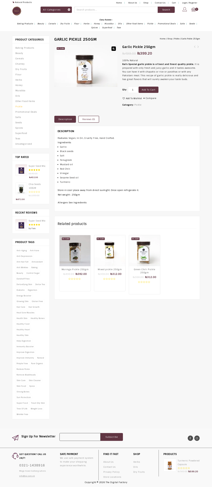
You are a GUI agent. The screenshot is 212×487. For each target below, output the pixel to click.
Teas (17, 138)
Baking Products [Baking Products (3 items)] (25, 23)
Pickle (177, 38)
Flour (18, 74)
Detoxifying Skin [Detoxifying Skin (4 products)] (24, 284)
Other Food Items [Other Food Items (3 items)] (134, 23)
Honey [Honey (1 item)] (97, 23)
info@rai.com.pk (27, 476)
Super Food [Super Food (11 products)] (22, 403)
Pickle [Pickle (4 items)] (150, 23)
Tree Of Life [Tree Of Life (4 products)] (22, 408)
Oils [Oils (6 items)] (120, 23)
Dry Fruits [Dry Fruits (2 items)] (65, 23)
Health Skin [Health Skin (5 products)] (22, 318)
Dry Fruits (21, 69)
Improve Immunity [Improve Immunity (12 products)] (25, 358)
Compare (151, 98)
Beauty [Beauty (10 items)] (40, 23)
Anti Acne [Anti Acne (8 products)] (34, 250)
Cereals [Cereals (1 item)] (52, 23)
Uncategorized (23, 143)
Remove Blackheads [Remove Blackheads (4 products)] (26, 375)
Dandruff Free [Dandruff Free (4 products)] (23, 279)
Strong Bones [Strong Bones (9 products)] (23, 392)
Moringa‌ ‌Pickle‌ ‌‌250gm (194, 48)
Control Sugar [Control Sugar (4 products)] (33, 273)
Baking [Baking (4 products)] (34, 267)
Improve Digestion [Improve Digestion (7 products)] (25, 352)
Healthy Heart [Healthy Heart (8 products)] (23, 329)
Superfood (21, 133)
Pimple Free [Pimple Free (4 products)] (22, 363)
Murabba (20, 90)
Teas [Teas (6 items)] (119, 27)
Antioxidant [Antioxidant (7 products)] (37, 262)
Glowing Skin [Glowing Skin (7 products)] (23, 301)
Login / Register (189, 3)
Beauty (19, 53)
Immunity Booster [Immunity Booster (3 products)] (25, 346)
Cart (174, 3)
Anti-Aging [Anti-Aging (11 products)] (22, 250)
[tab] (66, 119)
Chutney (20, 63)
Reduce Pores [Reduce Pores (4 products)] (23, 369)
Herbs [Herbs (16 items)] (86, 23)
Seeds (18, 122)
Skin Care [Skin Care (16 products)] (21, 380)
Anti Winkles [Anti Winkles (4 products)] (22, 267)
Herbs (18, 79)
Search (166, 9)
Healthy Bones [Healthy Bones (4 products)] (38, 318)
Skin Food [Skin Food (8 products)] (21, 386)
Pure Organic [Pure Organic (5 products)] (37, 363)
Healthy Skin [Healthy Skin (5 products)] (23, 335)
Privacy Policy (111, 472)
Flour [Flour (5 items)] (76, 23)
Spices (19, 127)
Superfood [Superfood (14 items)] (107, 27)
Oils (17, 95)
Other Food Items (25, 101)
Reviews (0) (88, 119)
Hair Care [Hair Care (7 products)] (21, 307)
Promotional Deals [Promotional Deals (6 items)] (167, 23)
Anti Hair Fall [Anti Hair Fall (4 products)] (22, 262)
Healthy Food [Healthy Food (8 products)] (23, 324)
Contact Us (160, 3)
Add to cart (148, 89)
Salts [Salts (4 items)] (182, 23)
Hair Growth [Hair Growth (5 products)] (33, 307)
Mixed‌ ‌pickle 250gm (198, 48)
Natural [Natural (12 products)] (40, 358)
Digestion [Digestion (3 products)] (32, 290)
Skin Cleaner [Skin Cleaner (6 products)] (35, 380)
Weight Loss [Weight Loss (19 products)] (36, 408)
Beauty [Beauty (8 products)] (20, 273)
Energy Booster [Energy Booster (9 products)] (24, 295)
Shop (146, 3)
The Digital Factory (116, 482)
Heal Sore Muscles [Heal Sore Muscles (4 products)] (26, 312)
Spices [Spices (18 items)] (94, 27)
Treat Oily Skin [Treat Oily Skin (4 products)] (38, 403)
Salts (18, 117)
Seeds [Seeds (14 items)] (192, 23)
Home (119, 3)
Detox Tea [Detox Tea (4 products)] (40, 284)
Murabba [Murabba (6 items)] (108, 23)
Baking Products (24, 47)
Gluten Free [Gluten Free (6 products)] (37, 301)
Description (65, 119)
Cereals (19, 58)
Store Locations (112, 477)
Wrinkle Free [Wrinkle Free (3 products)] (22, 414)
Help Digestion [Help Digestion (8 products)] (24, 341)
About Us (132, 3)
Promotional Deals (26, 111)
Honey (19, 85)
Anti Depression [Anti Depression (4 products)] (24, 256)
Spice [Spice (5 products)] (32, 386)
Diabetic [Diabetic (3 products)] (21, 290)
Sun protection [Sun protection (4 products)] (24, 397)
